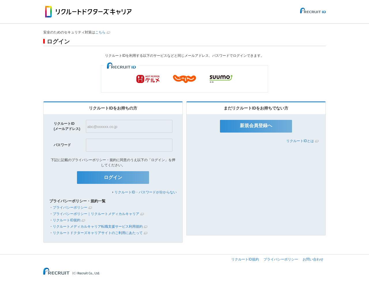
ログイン (113, 177)
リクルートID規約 (66, 220)
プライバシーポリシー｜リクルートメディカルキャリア (96, 214)
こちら (100, 32)
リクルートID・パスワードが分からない (145, 192)
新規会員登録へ (256, 125)
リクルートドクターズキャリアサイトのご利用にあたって (98, 233)
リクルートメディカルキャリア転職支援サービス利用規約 (98, 226)
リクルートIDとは (300, 141)
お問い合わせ (313, 259)
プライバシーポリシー (70, 207)
